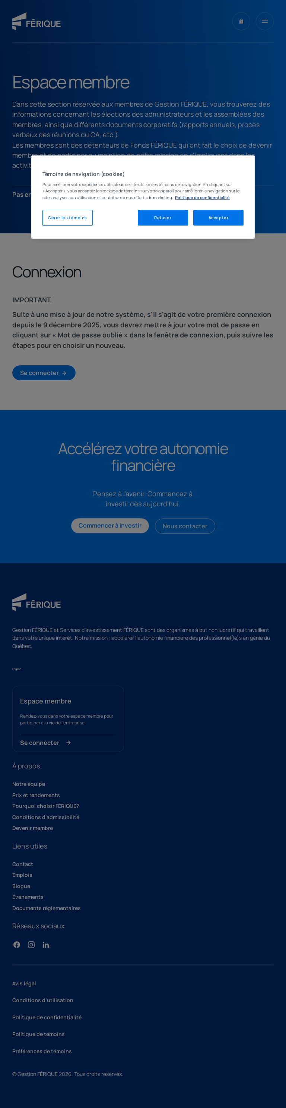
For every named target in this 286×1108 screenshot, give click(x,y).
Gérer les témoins (67, 217)
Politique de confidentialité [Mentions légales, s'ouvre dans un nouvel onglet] (202, 197)
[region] (143, 197)
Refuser (162, 217)
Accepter (219, 217)
